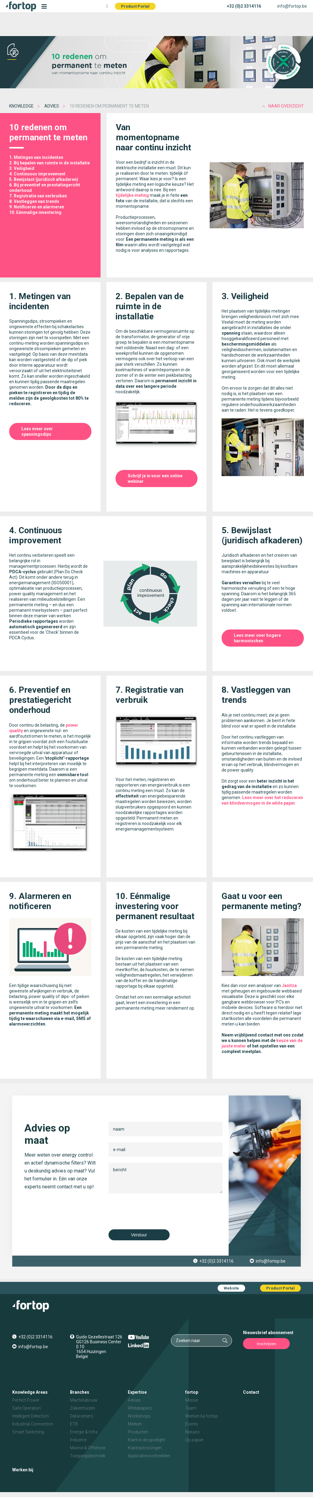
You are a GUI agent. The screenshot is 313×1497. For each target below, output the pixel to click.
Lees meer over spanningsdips (37, 431)
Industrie (78, 1439)
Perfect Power (25, 1400)
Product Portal (135, 6)
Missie (191, 1400)
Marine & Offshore (87, 1447)
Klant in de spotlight (146, 1439)
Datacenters (81, 1416)
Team (190, 1408)
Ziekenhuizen (82, 1408)
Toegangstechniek (87, 1455)
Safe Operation (26, 1408)
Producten (138, 1431)
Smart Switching (28, 1431)
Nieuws (192, 1431)
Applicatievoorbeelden (149, 1455)
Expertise (137, 1392)
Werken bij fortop (201, 1416)
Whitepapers (140, 1408)
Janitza (289, 985)
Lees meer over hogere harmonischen (257, 638)
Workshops (139, 1416)
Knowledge (21, 106)
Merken (135, 1424)
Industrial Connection (32, 1424)
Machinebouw (84, 1400)
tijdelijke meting (132, 195)
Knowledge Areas (30, 1392)
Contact (251, 1392)
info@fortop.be (292, 6)
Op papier (194, 1439)
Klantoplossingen (145, 1447)
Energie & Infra (84, 1431)
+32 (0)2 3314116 (244, 6)
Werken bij (22, 1469)
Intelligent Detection (30, 1416)
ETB (74, 1424)
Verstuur (139, 1234)
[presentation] (155, 1211)
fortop (191, 1392)
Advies (51, 106)
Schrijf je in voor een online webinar (155, 478)
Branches (79, 1392)
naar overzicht (286, 106)
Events (191, 1424)
